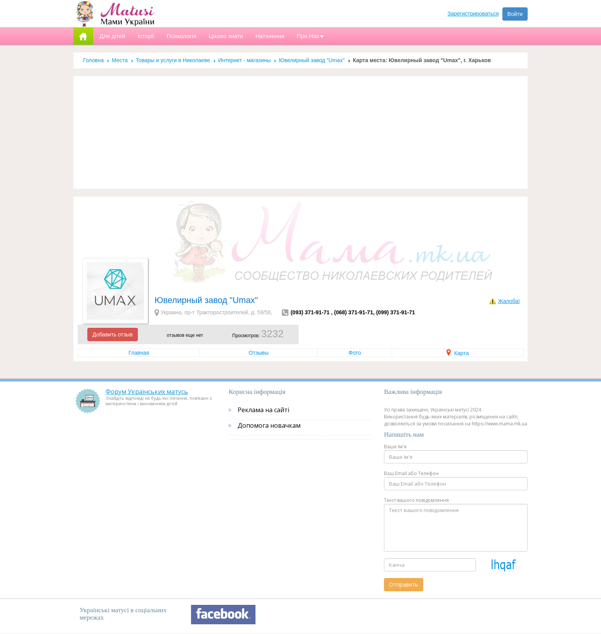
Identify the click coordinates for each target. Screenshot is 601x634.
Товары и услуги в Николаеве (173, 60)
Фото (355, 353)
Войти (515, 14)
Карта (457, 353)
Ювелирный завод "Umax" (312, 60)
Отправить (403, 584)
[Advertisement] (300, 132)
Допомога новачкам (269, 425)
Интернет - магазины (244, 60)
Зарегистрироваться (473, 13)
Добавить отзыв (112, 334)
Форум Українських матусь (147, 391)
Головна (93, 60)
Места (120, 60)
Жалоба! (509, 301)
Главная (139, 353)
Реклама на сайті (263, 409)
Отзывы (259, 353)
